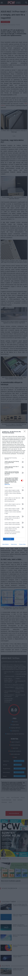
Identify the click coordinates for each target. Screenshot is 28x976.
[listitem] (14, 458)
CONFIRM (8, 539)
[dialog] (14, 488)
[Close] (25, 431)
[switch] (22, 462)
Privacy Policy (22, 544)
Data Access (14, 544)
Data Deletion (5, 544)
